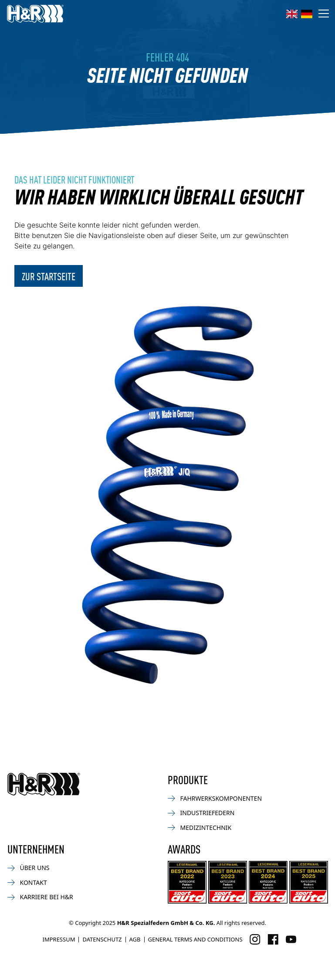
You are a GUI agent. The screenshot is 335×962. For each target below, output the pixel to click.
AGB (135, 939)
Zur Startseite (48, 276)
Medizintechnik (200, 827)
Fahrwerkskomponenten (215, 798)
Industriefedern (201, 813)
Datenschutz (102, 939)
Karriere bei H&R (40, 897)
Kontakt (27, 882)
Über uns (28, 867)
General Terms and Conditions (195, 939)
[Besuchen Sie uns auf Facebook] (272, 939)
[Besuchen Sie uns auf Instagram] (255, 939)
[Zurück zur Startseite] (43, 784)
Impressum (58, 939)
